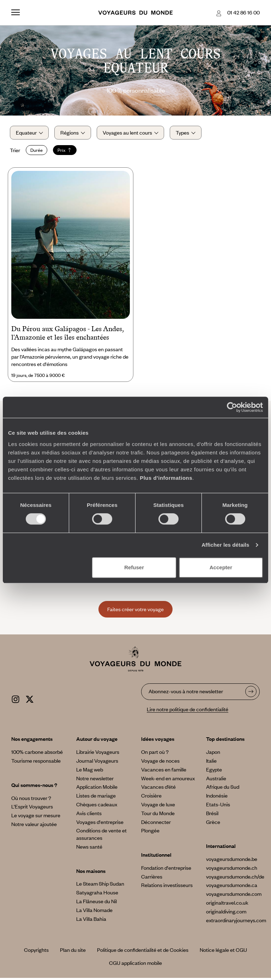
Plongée (150, 832)
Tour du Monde (158, 814)
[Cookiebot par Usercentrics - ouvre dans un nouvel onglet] (232, 407)
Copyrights (36, 951)
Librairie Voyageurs (97, 753)
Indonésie (217, 797)
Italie (211, 762)
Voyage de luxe (158, 806)
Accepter (221, 567)
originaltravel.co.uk (227, 904)
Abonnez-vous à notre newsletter (186, 692)
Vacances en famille (163, 771)
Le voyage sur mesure (35, 817)
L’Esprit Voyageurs (32, 808)
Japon (213, 753)
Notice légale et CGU (223, 951)
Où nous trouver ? (31, 799)
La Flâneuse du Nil (96, 903)
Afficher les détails (225, 545)
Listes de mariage (96, 797)
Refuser (134, 567)
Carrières (151, 878)
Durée (38, 151)
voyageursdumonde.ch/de (235, 878)
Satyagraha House (97, 894)
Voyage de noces (160, 762)
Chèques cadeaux (96, 806)
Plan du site (73, 951)
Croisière (151, 797)
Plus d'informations (166, 478)
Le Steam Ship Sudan (100, 885)
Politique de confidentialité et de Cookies (142, 951)
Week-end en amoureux (168, 779)
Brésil (212, 814)
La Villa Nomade (94, 911)
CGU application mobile (135, 964)
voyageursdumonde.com (233, 895)
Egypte (214, 771)
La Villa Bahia (91, 920)
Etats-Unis (218, 806)
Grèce (213, 823)
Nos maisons (91, 872)
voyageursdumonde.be (231, 860)
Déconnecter (156, 823)
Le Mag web (89, 771)
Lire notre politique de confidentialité (187, 710)
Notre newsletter (95, 779)
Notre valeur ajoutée (34, 825)
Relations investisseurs (167, 887)
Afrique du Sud (222, 788)
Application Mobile (97, 788)
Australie (216, 779)
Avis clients (89, 814)
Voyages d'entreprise (100, 823)
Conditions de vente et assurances (101, 836)
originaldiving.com (226, 913)
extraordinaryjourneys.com (236, 921)
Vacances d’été (158, 788)
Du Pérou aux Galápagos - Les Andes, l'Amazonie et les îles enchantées (67, 335)
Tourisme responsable (36, 762)
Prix (66, 151)
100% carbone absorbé (37, 753)
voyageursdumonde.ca (231, 887)
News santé (89, 848)
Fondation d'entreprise (166, 869)
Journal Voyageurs (97, 762)
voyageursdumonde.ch (231, 869)
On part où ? (155, 753)
